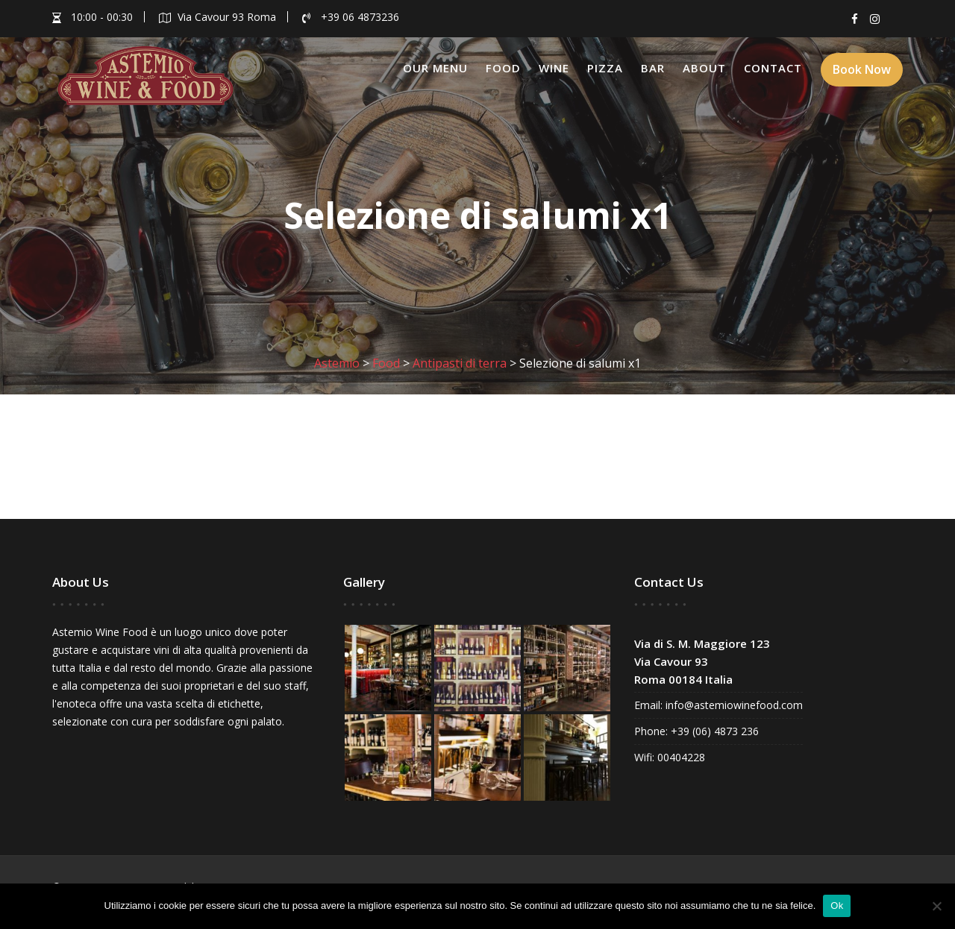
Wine (554, 67)
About (704, 67)
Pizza (605, 67)
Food (503, 67)
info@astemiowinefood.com (733, 704)
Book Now (862, 69)
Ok (836, 905)
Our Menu (435, 67)
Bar (653, 67)
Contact (773, 67)
